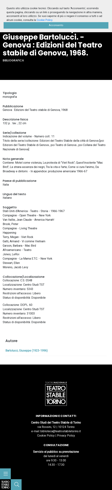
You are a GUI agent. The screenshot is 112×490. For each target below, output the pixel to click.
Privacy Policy (66, 435)
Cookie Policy (46, 435)
